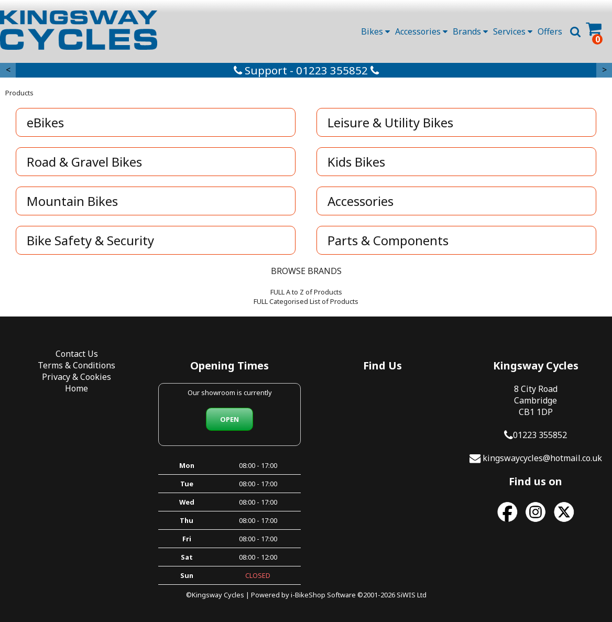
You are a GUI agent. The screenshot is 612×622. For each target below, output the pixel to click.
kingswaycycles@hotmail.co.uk (542, 458)
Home (76, 388)
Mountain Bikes (72, 201)
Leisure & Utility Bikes (390, 122)
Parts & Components (388, 240)
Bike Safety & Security (90, 240)
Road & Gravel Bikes (84, 161)
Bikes (375, 31)
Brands (470, 31)
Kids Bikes (356, 161)
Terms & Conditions (76, 365)
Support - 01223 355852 (306, 70)
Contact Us (77, 353)
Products (19, 92)
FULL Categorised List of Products (306, 301)
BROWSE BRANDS (306, 271)
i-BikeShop (308, 594)
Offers (550, 31)
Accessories (421, 31)
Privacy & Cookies (76, 377)
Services (512, 31)
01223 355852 (540, 435)
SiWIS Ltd (412, 594)
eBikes (45, 122)
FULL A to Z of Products (306, 292)
